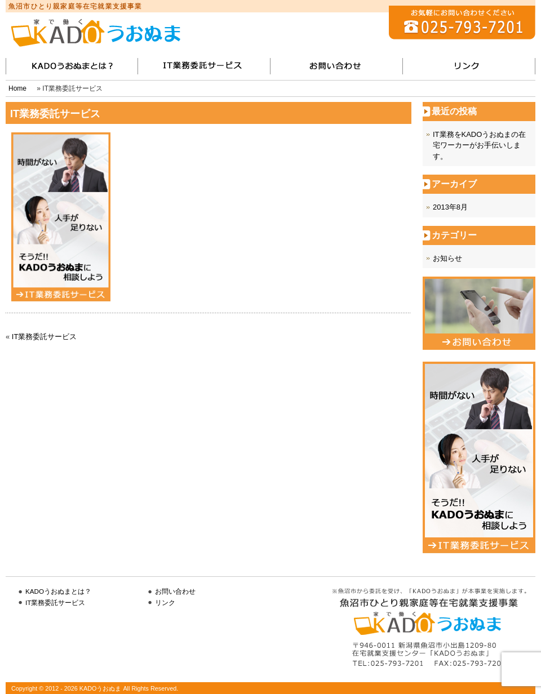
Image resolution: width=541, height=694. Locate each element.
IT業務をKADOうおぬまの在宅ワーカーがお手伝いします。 (479, 145)
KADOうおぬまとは (72, 66)
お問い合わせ (336, 66)
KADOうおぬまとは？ (58, 591)
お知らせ (447, 258)
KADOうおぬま (96, 32)
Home (17, 88)
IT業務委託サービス (204, 66)
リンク (469, 66)
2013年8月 (450, 207)
